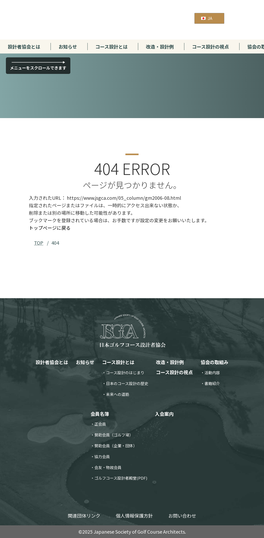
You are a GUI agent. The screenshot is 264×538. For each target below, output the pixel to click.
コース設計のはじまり (125, 372)
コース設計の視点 (210, 46)
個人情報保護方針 (134, 515)
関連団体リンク (84, 515)
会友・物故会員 (107, 467)
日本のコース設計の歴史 (127, 383)
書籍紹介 (212, 383)
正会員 (100, 424)
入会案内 (164, 413)
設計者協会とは (24, 46)
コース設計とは (111, 46)
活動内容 (212, 372)
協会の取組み (214, 362)
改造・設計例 (160, 46)
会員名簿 (99, 413)
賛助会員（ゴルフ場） (113, 434)
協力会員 (102, 456)
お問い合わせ (182, 515)
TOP (38, 242)
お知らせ (68, 46)
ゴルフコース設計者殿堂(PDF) (120, 478)
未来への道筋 (117, 394)
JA (206, 18)
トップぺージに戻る (50, 227)
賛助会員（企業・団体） (115, 445)
